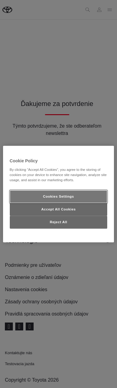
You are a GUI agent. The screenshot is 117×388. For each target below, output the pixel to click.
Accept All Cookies (58, 209)
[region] (58, 194)
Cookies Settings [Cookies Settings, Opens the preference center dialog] (58, 196)
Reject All (58, 222)
